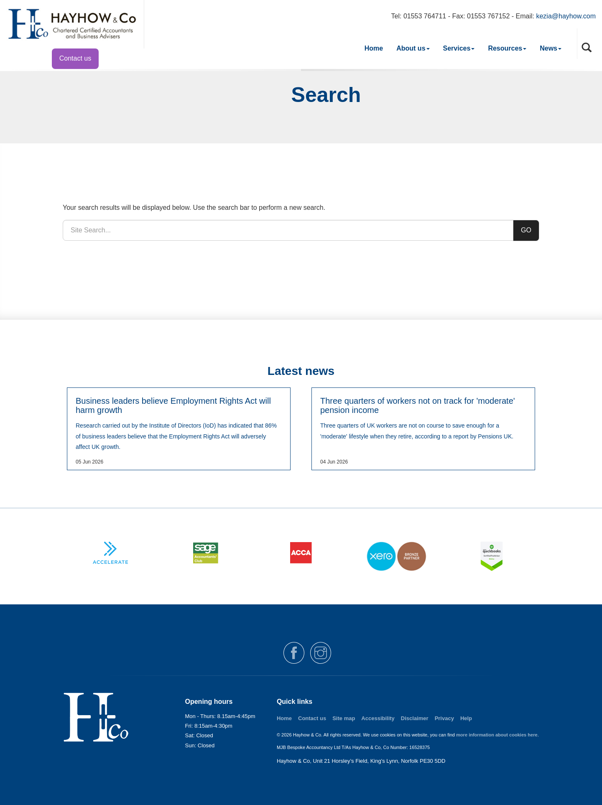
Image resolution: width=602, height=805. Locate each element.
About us (412, 48)
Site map (343, 718)
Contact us (75, 58)
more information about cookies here (497, 734)
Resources (507, 48)
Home (374, 48)
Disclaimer (415, 718)
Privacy (444, 718)
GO (526, 230)
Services (459, 48)
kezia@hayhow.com (566, 16)
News (550, 48)
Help (466, 718)
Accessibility (378, 718)
